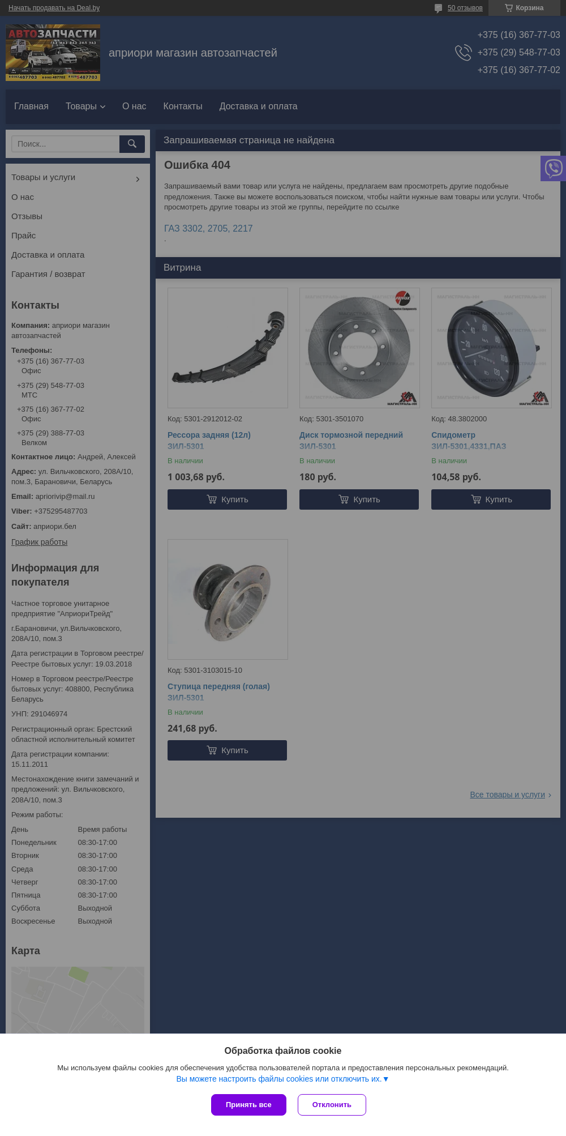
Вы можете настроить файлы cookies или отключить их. (278, 1078)
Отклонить (331, 1104)
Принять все (249, 1104)
